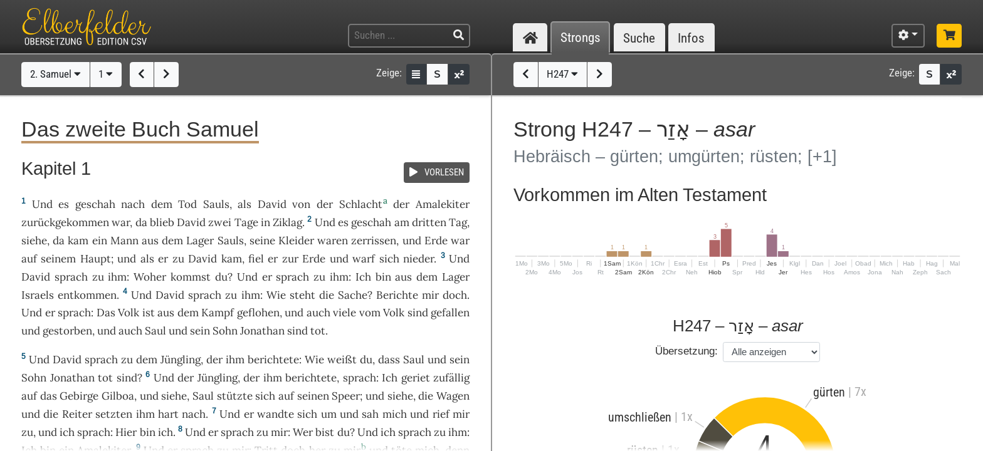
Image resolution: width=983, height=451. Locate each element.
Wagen (453, 396)
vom (370, 312)
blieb (162, 222)
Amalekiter (443, 204)
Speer (346, 396)
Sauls (216, 204)
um (329, 414)
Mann (124, 240)
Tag (458, 222)
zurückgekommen (65, 222)
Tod (187, 204)
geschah (95, 204)
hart (168, 414)
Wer (303, 432)
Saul (155, 331)
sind (297, 331)
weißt (342, 359)
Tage (246, 222)
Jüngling (180, 359)
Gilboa (118, 396)
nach (133, 204)
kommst (191, 277)
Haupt (95, 259)
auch (318, 312)
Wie (276, 295)
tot (317, 331)
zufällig (451, 378)
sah (370, 414)
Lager (200, 240)
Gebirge (79, 396)
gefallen (450, 312)
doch (455, 295)
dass (389, 359)
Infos (691, 38)
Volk (128, 312)
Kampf (217, 312)
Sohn (225, 331)
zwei (219, 222)
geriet (415, 378)
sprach (71, 277)
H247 (562, 74)
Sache (352, 295)
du (343, 432)
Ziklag (287, 222)
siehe (34, 240)
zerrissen (373, 240)
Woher (150, 277)
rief (441, 414)
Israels (37, 295)
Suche (639, 38)
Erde (436, 240)
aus (150, 240)
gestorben (67, 331)
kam (78, 240)
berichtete (273, 359)
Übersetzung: (686, 351)
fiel (256, 259)
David (272, 204)
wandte (275, 414)
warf (363, 259)
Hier (126, 432)
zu (319, 277)
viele (344, 312)
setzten (113, 414)
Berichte (397, 295)
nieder (418, 259)
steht (302, 295)
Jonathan (262, 331)
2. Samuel (55, 74)
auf (29, 259)
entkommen (87, 295)
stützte (235, 396)
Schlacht (360, 204)
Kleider (296, 240)
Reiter (77, 414)
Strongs (580, 38)
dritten (429, 222)
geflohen (258, 312)
